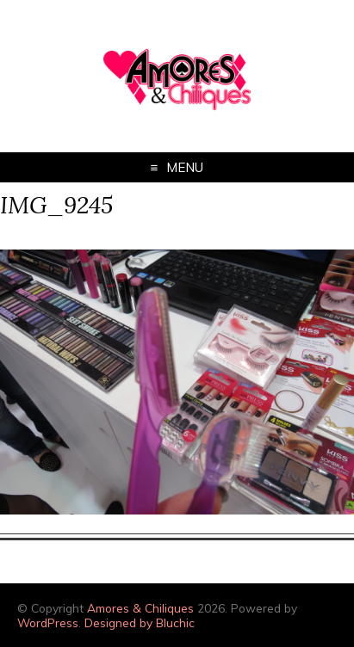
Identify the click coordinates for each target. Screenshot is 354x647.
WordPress (47, 622)
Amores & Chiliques (140, 608)
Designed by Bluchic (139, 622)
